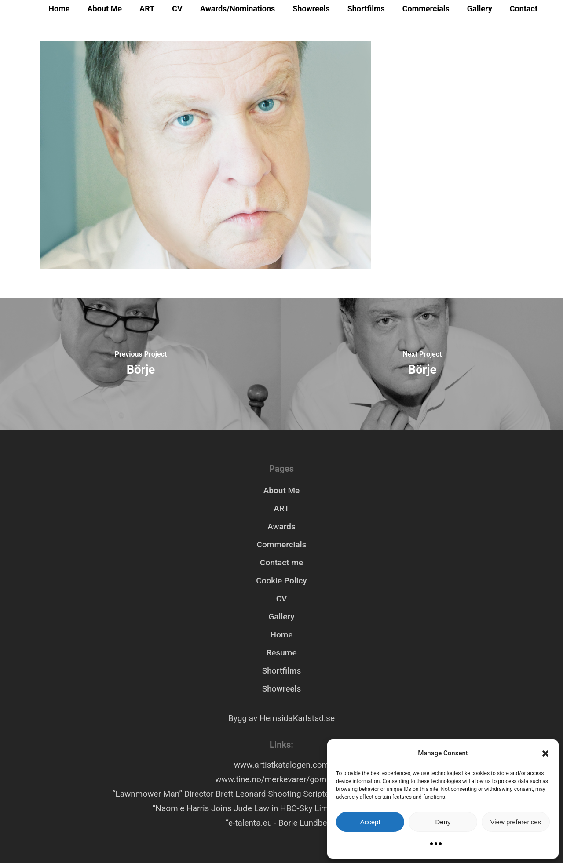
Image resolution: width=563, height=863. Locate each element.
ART (146, 8)
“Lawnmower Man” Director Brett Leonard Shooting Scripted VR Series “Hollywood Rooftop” (281, 794)
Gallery (479, 8)
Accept (370, 822)
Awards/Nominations (237, 8)
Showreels (310, 8)
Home (58, 8)
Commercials (426, 8)
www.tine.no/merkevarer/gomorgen (281, 779)
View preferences (515, 822)
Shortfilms (366, 8)
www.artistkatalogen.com (281, 765)
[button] (545, 753)
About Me (105, 8)
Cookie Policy (281, 580)
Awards (281, 526)
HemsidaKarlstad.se (297, 718)
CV (177, 8)
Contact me (281, 562)
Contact (523, 8)
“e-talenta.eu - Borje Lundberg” (281, 823)
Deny (442, 822)
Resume (281, 653)
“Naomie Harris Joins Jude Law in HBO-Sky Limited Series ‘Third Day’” (282, 808)
